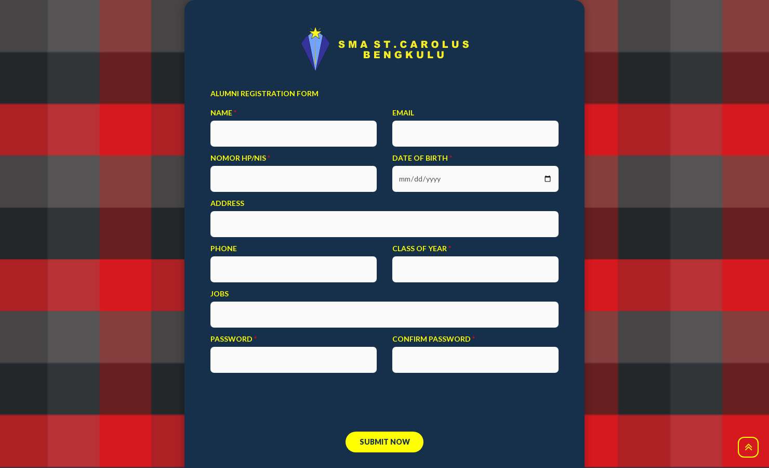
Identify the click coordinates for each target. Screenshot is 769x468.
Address (227, 203)
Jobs (219, 293)
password (233, 338)
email (403, 112)
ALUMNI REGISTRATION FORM (264, 93)
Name (223, 112)
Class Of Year (421, 248)
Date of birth (422, 157)
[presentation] (384, 404)
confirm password (433, 338)
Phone (223, 248)
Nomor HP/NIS (240, 157)
